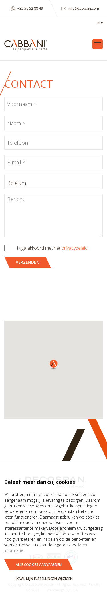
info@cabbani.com (80, 8)
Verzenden (27, 262)
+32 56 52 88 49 (27, 8)
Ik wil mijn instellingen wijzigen (44, 578)
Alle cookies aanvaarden (39, 564)
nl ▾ (100, 23)
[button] (53, 365)
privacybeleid (75, 248)
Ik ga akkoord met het (52, 248)
